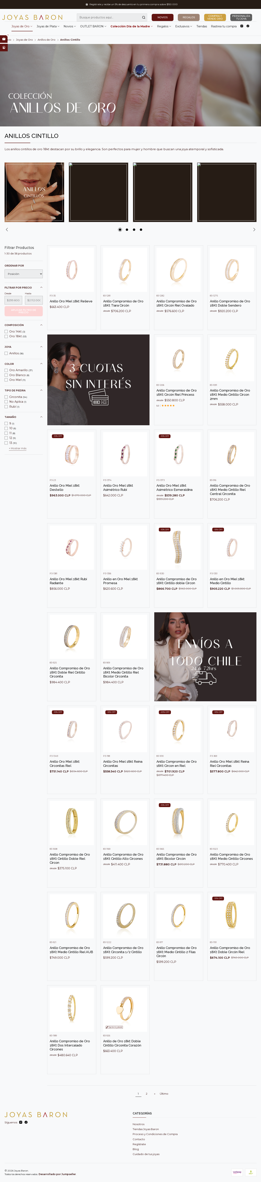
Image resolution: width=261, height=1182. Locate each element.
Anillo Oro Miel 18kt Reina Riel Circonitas (229, 777)
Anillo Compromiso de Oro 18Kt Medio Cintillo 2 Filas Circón (176, 965)
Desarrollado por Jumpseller (57, 1174)
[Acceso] (4, 47)
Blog (136, 1149)
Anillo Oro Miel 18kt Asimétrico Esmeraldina (174, 501)
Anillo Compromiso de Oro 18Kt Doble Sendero (230, 317)
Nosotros (138, 1124)
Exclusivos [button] (183, 26)
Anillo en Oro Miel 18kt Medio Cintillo (227, 595)
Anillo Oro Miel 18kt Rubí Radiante (68, 595)
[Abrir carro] (4, 39)
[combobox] (112, 17)
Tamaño (24, 417)
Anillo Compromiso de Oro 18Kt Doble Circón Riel (230, 963)
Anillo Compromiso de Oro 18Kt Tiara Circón (123, 317)
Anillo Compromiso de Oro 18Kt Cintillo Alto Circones (123, 870)
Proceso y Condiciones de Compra (155, 1134)
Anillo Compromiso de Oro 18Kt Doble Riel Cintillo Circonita (70, 686)
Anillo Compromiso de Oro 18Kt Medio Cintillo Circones (231, 870)
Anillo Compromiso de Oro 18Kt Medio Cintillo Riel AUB (71, 963)
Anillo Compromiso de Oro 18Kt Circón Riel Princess (176, 406)
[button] (120, 229)
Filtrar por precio (24, 287)
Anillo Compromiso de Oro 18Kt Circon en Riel (176, 777)
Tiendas (201, 26)
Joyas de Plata (48, 26)
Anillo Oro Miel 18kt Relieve (71, 315)
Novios (70, 26)
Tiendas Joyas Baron (146, 1129)
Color (24, 363)
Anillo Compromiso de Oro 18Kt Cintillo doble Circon (176, 595)
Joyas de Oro (22, 26)
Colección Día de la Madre (131, 26)
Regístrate (139, 1144)
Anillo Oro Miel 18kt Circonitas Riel (65, 777)
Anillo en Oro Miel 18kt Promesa (120, 595)
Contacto (139, 1139)
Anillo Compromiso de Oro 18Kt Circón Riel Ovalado (176, 317)
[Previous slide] (7, 229)
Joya (24, 347)
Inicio (8, 40)
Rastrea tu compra (224, 26)
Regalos (164, 26)
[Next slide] (254, 229)
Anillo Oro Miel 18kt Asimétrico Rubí (118, 501)
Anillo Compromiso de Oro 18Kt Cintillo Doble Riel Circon (70, 872)
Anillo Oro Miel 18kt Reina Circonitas (122, 777)
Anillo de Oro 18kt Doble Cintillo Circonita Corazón (122, 1057)
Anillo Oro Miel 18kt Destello (65, 501)
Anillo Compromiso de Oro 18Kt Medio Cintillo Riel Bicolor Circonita (123, 686)
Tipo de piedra (24, 390)
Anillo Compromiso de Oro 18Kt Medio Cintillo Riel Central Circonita (230, 503)
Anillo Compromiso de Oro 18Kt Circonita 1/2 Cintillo (123, 963)
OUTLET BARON (93, 26)
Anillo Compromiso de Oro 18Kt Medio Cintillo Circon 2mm (230, 408)
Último (164, 1093)
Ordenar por (14, 265)
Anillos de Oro (46, 40)
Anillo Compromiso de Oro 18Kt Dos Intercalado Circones (70, 1059)
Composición (24, 325)
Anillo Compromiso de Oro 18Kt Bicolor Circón (176, 870)
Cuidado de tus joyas (146, 1154)
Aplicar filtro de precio (23, 311)
